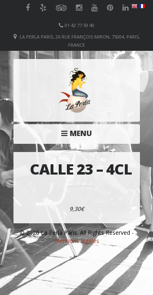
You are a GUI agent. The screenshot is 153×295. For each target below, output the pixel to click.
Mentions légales (76, 241)
